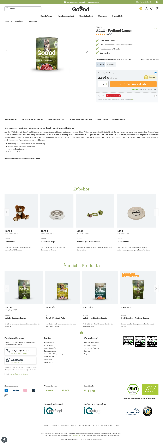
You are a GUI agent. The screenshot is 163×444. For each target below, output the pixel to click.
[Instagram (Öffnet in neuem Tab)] (85, 391)
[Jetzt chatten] (20, 360)
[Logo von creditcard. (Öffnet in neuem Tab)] (33, 390)
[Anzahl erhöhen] (107, 84)
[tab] (11, 120)
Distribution (48, 360)
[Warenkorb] (157, 8)
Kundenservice (49, 343)
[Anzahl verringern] (99, 84)
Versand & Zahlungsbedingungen (55, 354)
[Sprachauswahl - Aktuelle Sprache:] (157, 2)
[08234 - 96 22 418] (20, 351)
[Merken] (155, 28)
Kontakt (46, 425)
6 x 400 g (100, 64)
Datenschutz (65, 425)
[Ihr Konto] (146, 8)
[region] (81, 222)
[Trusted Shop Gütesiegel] (147, 411)
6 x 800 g (111, 64)
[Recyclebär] (21, 211)
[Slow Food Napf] (56, 211)
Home (7, 21)
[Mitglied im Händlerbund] (133, 411)
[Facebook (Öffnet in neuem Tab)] (89, 391)
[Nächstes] (86, 51)
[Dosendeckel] (136, 211)
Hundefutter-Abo (50, 348)
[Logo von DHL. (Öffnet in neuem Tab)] (49, 390)
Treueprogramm (50, 351)
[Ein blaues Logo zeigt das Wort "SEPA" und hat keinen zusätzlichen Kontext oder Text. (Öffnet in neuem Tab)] (16, 390)
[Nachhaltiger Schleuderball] (95, 211)
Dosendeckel (123, 241)
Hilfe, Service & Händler (144, 2)
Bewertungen (118, 119)
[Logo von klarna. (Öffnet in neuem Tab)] (25, 390)
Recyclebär (10, 241)
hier (132, 99)
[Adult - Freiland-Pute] (62, 287)
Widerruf (96, 425)
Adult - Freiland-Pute (55, 318)
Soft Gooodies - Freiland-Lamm (135, 318)
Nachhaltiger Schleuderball (89, 241)
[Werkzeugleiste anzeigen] (4, 440)
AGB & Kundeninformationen (81, 425)
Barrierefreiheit (106, 425)
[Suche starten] (7, 9)
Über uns (87, 351)
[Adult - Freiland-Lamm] (24, 287)
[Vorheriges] (7, 51)
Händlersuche (49, 357)
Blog (85, 354)
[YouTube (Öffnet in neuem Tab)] (93, 391)
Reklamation (48, 362)
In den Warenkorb (134, 84)
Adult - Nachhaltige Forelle (95, 318)
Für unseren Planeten (91, 348)
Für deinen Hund (90, 345)
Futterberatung (49, 345)
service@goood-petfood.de (19, 374)
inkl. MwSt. (113, 78)
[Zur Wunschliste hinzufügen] (151, 8)
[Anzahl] (103, 84)
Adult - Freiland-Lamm (15, 318)
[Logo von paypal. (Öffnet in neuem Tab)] (6, 390)
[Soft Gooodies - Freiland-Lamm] (138, 287)
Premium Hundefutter (91, 343)
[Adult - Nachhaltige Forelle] (100, 287)
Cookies (116, 425)
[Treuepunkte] (141, 8)
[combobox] (22, 8)
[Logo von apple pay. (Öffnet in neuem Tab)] (6, 396)
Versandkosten (77, 435)
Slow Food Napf (48, 241)
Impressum (55, 425)
